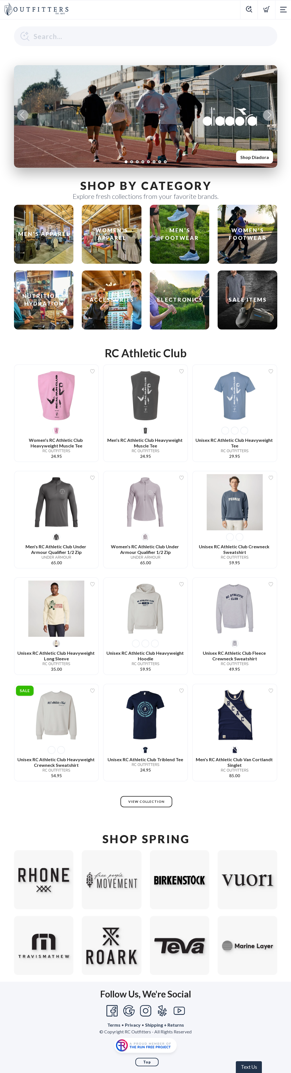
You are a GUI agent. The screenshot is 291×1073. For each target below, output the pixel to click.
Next (268, 115)
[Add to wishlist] (92, 371)
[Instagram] (145, 1010)
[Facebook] (112, 1010)
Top (147, 1062)
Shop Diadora (254, 157)
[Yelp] (162, 1010)
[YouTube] (179, 1010)
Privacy (133, 1024)
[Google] (128, 1010)
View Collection (146, 801)
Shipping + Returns (164, 1024)
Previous (22, 115)
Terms (113, 1024)
